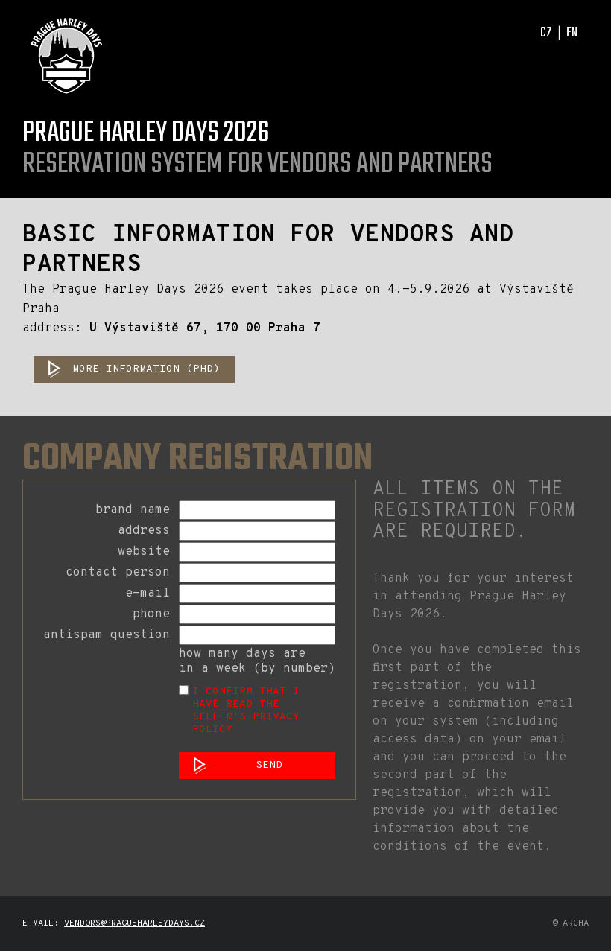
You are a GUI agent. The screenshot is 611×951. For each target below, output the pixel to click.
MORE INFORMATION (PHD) (146, 369)
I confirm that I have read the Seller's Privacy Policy (246, 710)
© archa (570, 923)
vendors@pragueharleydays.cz (134, 923)
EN (571, 33)
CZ (546, 33)
